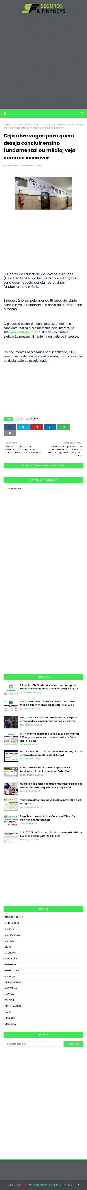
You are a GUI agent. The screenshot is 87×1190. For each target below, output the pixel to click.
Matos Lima (12, 165)
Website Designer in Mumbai (45, 1185)
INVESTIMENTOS (13, 982)
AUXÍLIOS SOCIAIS (14, 917)
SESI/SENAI (10, 1023)
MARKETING (11, 988)
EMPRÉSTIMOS (12, 970)
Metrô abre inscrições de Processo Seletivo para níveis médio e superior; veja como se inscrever (48, 719)
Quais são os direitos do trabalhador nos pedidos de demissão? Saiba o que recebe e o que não (51, 785)
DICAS (19, 418)
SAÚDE (8, 1012)
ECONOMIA (26, 124)
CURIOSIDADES (12, 934)
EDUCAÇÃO (11, 958)
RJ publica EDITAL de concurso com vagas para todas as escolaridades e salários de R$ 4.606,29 (49, 687)
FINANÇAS (10, 976)
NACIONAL (10, 994)
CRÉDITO (9, 928)
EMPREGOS (10, 964)
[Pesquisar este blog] (34, 1044)
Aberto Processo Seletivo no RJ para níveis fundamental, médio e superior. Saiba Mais (45, 769)
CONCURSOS (12, 923)
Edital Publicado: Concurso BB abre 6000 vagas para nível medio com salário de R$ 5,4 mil (51, 753)
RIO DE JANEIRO (13, 1006)
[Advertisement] (43, 61)
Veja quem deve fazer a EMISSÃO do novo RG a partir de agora (51, 801)
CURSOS (9, 940)
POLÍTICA (9, 1000)
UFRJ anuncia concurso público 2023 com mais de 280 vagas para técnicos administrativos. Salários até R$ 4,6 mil (49, 737)
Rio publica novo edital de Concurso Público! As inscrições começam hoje (48, 817)
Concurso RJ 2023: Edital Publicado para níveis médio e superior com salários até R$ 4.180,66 (48, 703)
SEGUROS (10, 1017)
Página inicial (11, 124)
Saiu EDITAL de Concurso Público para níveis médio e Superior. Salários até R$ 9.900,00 (51, 834)
